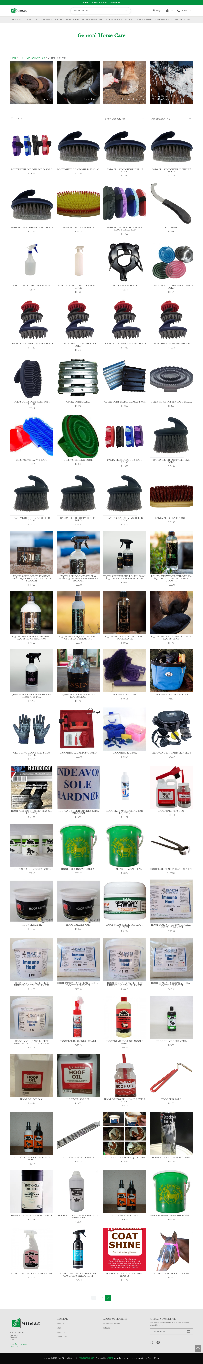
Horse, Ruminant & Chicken (50, 19)
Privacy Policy (86, 1358)
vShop (110, 1358)
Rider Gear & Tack (164, 19)
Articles (59, 1328)
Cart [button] (169, 11)
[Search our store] (100, 10)
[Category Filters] (124, 119)
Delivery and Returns (111, 1324)
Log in (157, 11)
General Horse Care (92, 19)
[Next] (108, 1298)
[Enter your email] (171, 1332)
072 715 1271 (15, 1346)
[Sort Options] (171, 119)
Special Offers (182, 19)
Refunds (106, 1328)
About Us (60, 1324)
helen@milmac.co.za (18, 1344)
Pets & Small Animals (23, 19)
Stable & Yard (73, 19)
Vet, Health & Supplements (118, 19)
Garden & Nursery (143, 19)
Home (13, 58)
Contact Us (184, 11)
